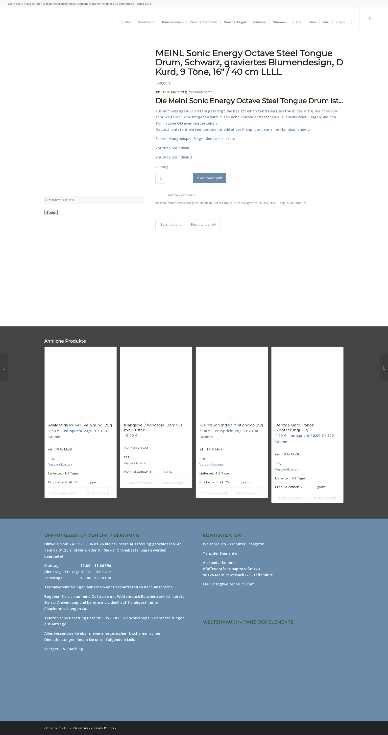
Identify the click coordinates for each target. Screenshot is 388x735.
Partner (109, 728)
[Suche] (352, 22)
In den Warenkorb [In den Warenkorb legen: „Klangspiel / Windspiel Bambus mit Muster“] (139, 482)
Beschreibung (171, 224)
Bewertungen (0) (203, 224)
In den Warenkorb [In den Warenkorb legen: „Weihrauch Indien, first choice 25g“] (214, 493)
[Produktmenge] (160, 178)
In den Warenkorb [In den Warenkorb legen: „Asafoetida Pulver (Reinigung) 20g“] (63, 493)
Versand (96, 728)
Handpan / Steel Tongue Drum (220, 203)
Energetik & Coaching (63, 648)
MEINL (264, 203)
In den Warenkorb (209, 178)
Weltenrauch (298, 203)
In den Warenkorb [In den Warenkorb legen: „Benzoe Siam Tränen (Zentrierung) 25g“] (290, 497)
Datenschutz (80, 728)
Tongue (283, 203)
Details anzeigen (96, 493)
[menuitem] (125, 22)
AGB (67, 728)
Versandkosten (201, 92)
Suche (51, 212)
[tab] (170, 224)
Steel (273, 203)
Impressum (53, 728)
